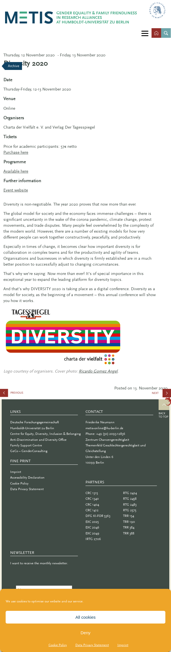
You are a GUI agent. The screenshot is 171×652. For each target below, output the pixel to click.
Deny (85, 632)
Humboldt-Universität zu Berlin (32, 428)
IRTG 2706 (93, 539)
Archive (13, 66)
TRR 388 (128, 533)
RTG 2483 (130, 504)
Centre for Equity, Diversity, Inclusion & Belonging (45, 434)
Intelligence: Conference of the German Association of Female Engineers (161, 395)
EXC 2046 (92, 527)
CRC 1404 (92, 504)
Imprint (122, 645)
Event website (15, 190)
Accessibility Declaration (27, 477)
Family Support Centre (26, 445)
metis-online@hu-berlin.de (104, 428)
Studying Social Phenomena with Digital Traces (28, 394)
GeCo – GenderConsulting (28, 451)
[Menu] (145, 33)
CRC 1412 (91, 510)
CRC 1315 (91, 493)
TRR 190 (129, 522)
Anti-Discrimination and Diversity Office (38, 440)
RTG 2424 (130, 493)
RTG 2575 (129, 510)
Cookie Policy (58, 645)
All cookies (85, 617)
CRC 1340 (92, 499)
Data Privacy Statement (92, 645)
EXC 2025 (92, 522)
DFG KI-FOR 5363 (97, 516)
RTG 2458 (130, 499)
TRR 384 (128, 527)
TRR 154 (128, 516)
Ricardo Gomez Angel (98, 371)
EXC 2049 (92, 533)
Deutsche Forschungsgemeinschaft (34, 422)
